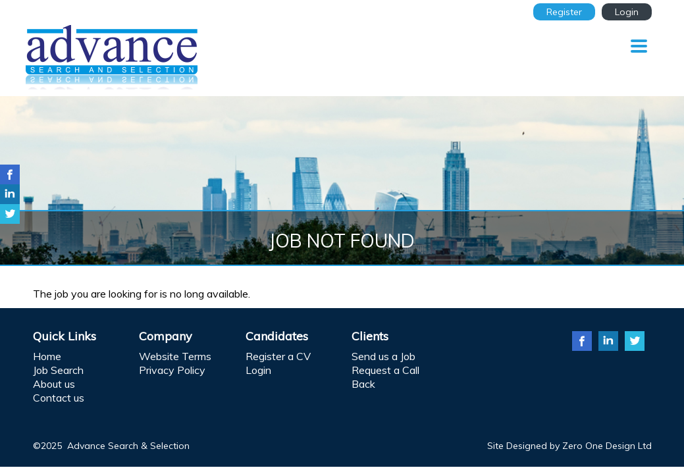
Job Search (58, 370)
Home (47, 356)
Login (627, 12)
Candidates (277, 336)
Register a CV (278, 356)
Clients (370, 336)
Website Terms (175, 356)
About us (54, 383)
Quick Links (64, 336)
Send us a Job (383, 356)
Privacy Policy (172, 370)
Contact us (58, 397)
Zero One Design (598, 446)
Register (564, 12)
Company (165, 336)
